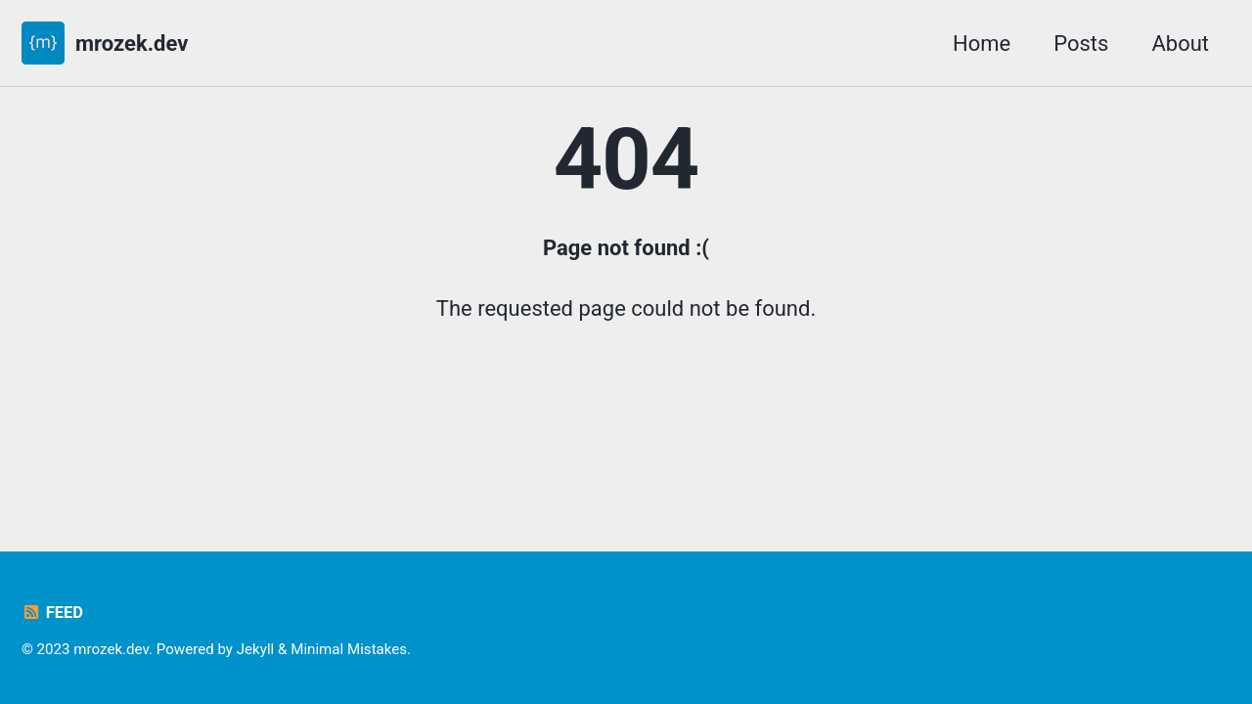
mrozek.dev (131, 43)
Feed (52, 612)
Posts (1080, 43)
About (1180, 43)
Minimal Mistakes (349, 649)
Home (981, 43)
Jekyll (256, 649)
